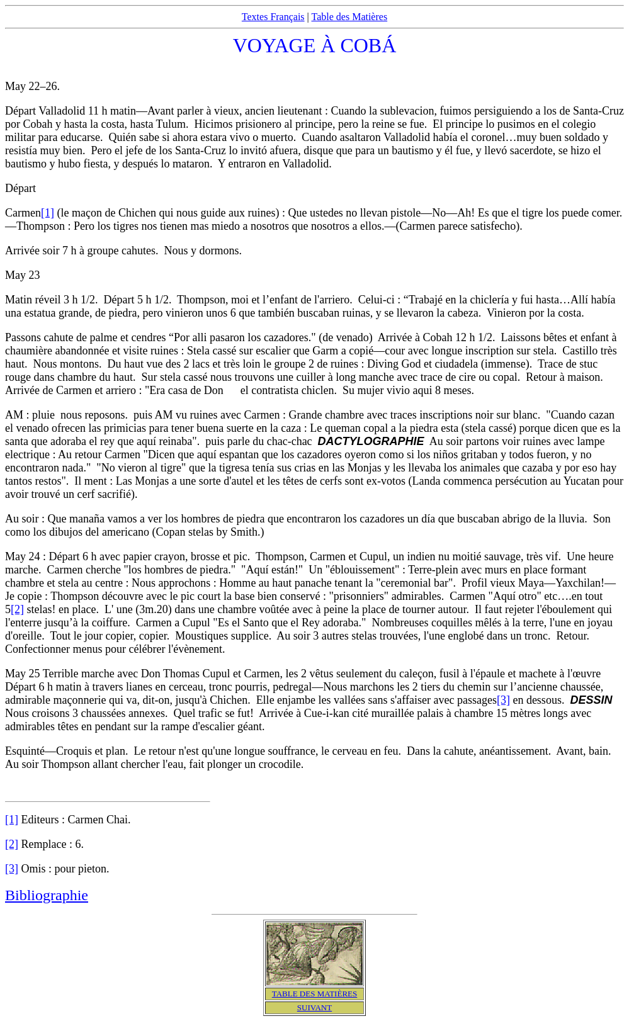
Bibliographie (46, 895)
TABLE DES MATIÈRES (314, 993)
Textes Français (273, 16)
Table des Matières (350, 16)
